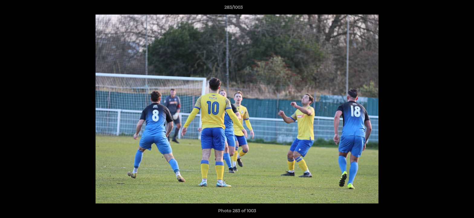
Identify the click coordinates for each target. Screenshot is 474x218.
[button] (448, 9)
